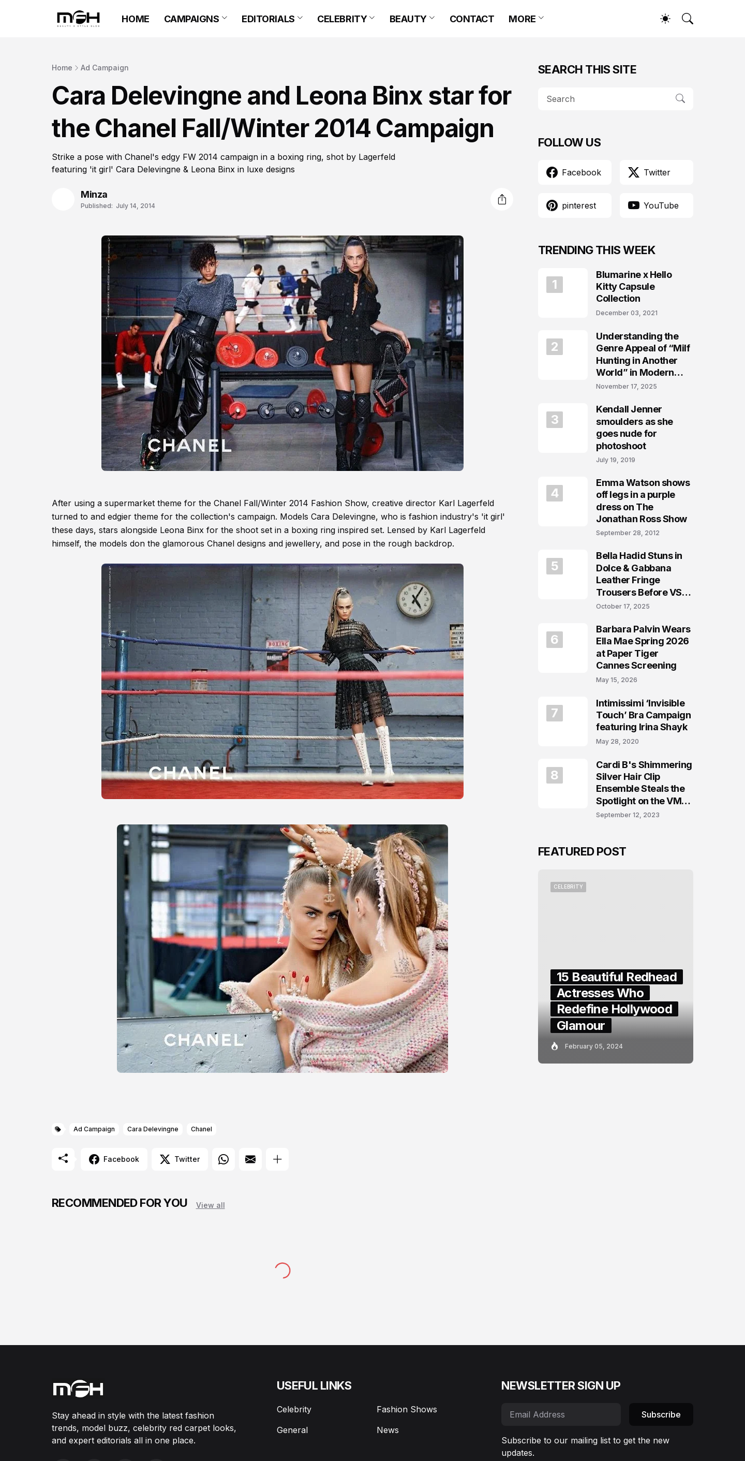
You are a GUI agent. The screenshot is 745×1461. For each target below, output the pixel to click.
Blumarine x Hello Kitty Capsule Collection (634, 286)
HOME (135, 18)
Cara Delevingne (152, 1129)
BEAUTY (408, 18)
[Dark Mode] (660, 18)
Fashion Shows (407, 1409)
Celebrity (294, 1409)
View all (210, 1205)
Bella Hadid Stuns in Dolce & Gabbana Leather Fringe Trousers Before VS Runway (639, 574)
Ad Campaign (105, 67)
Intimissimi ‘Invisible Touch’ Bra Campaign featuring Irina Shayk (643, 715)
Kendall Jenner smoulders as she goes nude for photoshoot (634, 427)
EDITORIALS (268, 18)
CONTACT (472, 18)
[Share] (501, 199)
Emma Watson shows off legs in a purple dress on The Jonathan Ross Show (643, 500)
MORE (522, 18)
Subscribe (661, 1414)
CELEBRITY (342, 18)
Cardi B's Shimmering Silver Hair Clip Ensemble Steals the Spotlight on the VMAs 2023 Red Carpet (644, 783)
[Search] (683, 18)
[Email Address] (561, 1414)
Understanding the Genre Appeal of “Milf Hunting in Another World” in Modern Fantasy (643, 355)
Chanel (201, 1129)
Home (62, 67)
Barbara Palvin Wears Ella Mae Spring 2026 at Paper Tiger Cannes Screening (643, 647)
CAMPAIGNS (191, 18)
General (292, 1430)
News (388, 1430)
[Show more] (277, 1159)
